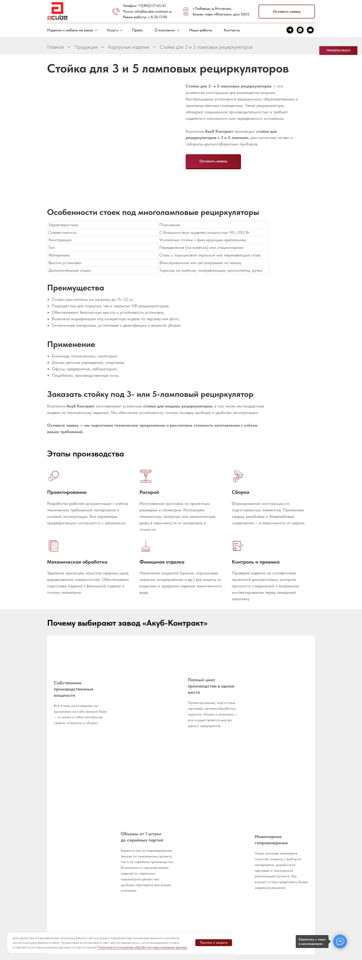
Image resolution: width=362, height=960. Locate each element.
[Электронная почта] (310, 30)
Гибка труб (165, 902)
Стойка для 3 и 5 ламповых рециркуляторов (206, 47)
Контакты (232, 30)
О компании (165, 30)
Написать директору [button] (132, 875)
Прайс (137, 30)
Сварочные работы (172, 910)
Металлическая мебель (210, 850)
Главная (55, 47)
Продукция (85, 47)
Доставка (123, 868)
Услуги (113, 30)
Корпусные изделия (128, 47)
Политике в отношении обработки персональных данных (142, 947)
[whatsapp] (300, 30)
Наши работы (200, 30)
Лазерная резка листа (174, 882)
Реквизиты (123, 836)
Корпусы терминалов (215, 881)
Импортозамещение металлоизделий (214, 838)
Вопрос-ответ (126, 844)
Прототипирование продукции (172, 859)
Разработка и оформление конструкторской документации (170, 843)
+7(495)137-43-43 (152, 5)
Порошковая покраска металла (171, 919)
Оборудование (127, 860)
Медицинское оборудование (209, 863)
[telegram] (290, 30)
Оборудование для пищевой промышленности (254, 853)
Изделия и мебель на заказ (70, 30)
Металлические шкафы (252, 884)
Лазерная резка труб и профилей (173, 871)
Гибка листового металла (170, 892)
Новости (122, 852)
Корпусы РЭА (209, 873)
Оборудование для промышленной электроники (254, 869)
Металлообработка (131, 883)
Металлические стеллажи (252, 838)
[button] (287, 11)
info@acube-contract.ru (153, 11)
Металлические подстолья (252, 896)
